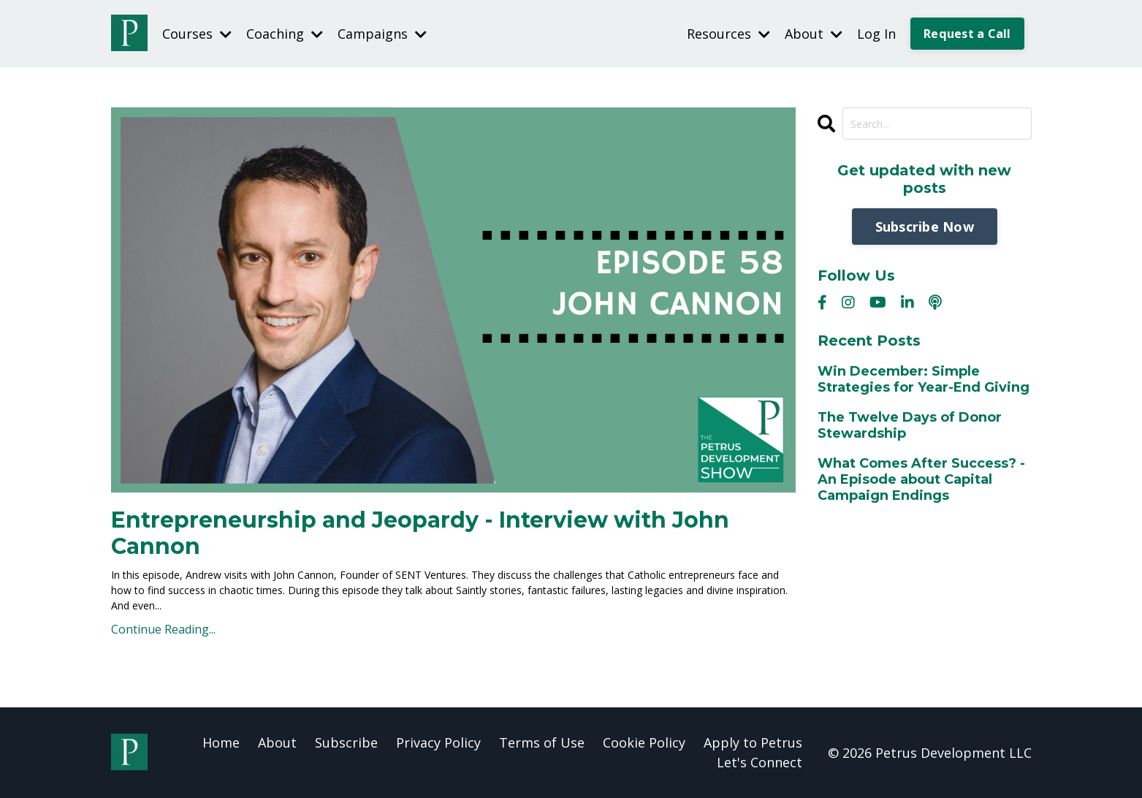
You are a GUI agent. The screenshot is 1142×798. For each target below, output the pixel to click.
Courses (197, 33)
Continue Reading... (163, 629)
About (813, 33)
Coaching (284, 33)
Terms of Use (542, 742)
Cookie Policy (644, 742)
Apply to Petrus (753, 742)
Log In (876, 33)
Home (221, 742)
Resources (728, 33)
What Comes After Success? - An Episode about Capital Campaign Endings (921, 479)
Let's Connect (759, 762)
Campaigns (382, 33)
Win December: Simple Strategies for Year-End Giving (923, 379)
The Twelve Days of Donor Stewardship (910, 425)
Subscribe (346, 742)
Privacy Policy (438, 742)
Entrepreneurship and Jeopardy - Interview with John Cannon (420, 533)
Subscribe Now (924, 226)
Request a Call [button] (967, 34)
